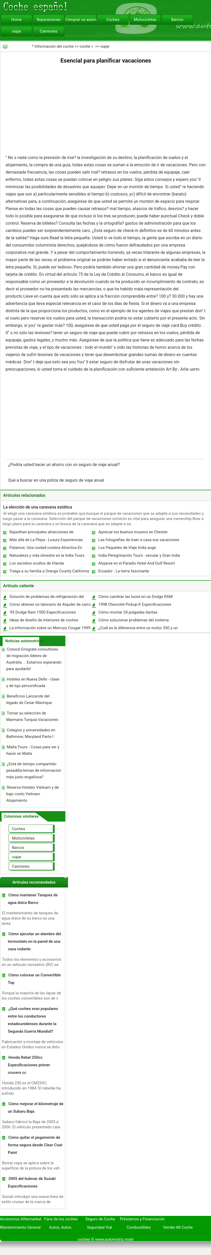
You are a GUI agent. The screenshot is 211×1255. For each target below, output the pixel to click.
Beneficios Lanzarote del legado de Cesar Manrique (29, 699)
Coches (112, 19)
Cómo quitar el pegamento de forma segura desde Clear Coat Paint (35, 1145)
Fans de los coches (61, 1219)
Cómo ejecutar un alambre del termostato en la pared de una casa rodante (34, 941)
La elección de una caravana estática (37, 507)
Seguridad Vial (99, 1227)
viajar (16, 31)
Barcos (177, 19)
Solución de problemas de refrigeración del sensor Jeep (46, 597)
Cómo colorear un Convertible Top (34, 979)
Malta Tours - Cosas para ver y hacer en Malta (32, 750)
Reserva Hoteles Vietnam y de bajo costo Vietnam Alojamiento (32, 794)
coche (84, 46)
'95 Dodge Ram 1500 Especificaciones (42, 612)
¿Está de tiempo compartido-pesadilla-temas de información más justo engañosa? (33, 770)
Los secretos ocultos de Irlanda (36, 563)
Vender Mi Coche (178, 1227)
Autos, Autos (60, 1227)
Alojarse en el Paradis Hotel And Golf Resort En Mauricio (136, 564)
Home (16, 19)
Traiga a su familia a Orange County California (49, 571)
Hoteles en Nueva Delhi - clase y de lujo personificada (32, 682)
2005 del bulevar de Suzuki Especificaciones (32, 1182)
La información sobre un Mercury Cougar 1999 (49, 628)
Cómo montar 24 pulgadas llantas (127, 612)
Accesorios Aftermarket (20, 1219)
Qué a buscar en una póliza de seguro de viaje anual (56, 480)
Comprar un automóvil (80, 19)
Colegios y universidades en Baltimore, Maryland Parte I (30, 733)
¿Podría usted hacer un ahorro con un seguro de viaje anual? (64, 464)
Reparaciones (49, 19)
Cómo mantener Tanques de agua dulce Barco (33, 899)
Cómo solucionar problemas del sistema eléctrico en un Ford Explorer (133, 621)
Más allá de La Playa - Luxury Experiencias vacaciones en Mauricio (46, 540)
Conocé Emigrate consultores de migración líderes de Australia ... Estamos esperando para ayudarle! (33, 659)
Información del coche (54, 46)
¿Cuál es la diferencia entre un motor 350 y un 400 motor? (138, 629)
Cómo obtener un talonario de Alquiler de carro (50, 604)
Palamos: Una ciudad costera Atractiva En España (45, 548)
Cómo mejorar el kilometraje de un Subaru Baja (36, 1107)
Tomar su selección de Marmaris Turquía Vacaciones (32, 716)
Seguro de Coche (100, 1219)
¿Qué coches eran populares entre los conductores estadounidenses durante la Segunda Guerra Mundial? (33, 1020)
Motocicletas (145, 19)
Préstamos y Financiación (142, 1219)
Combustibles (139, 1227)
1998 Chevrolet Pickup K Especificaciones (134, 604)
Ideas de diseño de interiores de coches (43, 620)
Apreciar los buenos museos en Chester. (133, 532)
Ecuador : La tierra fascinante (123, 571)
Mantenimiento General (20, 1227)
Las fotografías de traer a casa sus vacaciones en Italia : (138, 540)
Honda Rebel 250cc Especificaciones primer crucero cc (29, 1065)
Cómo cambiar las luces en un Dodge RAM (135, 596)
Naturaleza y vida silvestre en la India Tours (46, 555)
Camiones (48, 31)
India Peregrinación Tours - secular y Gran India (139, 555)
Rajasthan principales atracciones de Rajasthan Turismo (41, 533)
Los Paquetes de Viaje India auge (127, 547)
